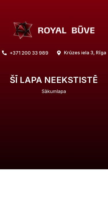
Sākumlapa (53, 91)
